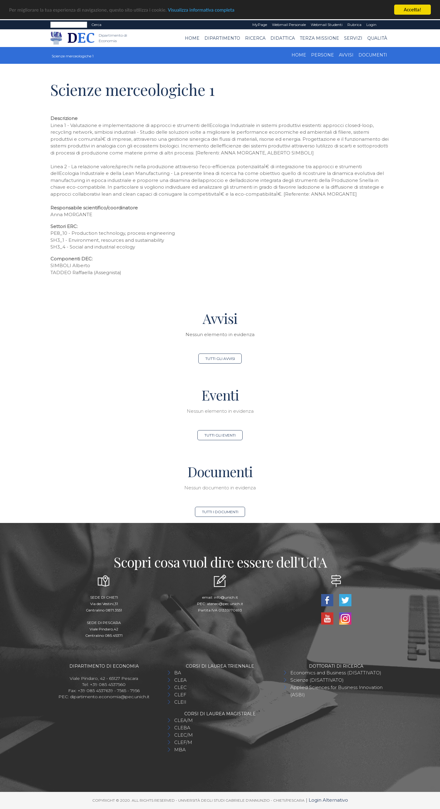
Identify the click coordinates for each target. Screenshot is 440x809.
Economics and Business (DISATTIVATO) (335, 673)
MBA (180, 750)
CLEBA (182, 728)
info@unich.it (226, 597)
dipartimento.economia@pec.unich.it (109, 696)
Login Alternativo (328, 800)
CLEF (180, 695)
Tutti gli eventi (220, 435)
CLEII (180, 702)
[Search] (68, 25)
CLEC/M (183, 735)
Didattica (282, 38)
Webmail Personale (289, 24)
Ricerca (255, 38)
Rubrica (354, 24)
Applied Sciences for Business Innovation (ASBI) (336, 691)
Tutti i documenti (220, 512)
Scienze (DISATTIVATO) (317, 680)
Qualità (377, 38)
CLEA (180, 680)
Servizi (353, 38)
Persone (322, 55)
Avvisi (346, 55)
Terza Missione (319, 38)
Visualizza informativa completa (201, 9)
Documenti (372, 55)
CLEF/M (183, 742)
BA (177, 673)
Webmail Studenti (327, 24)
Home (192, 38)
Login (371, 24)
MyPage (259, 24)
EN (384, 25)
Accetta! (412, 9)
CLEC (180, 687)
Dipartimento (222, 38)
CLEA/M (183, 720)
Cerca (96, 24)
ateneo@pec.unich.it (225, 603)
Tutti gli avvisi (220, 358)
